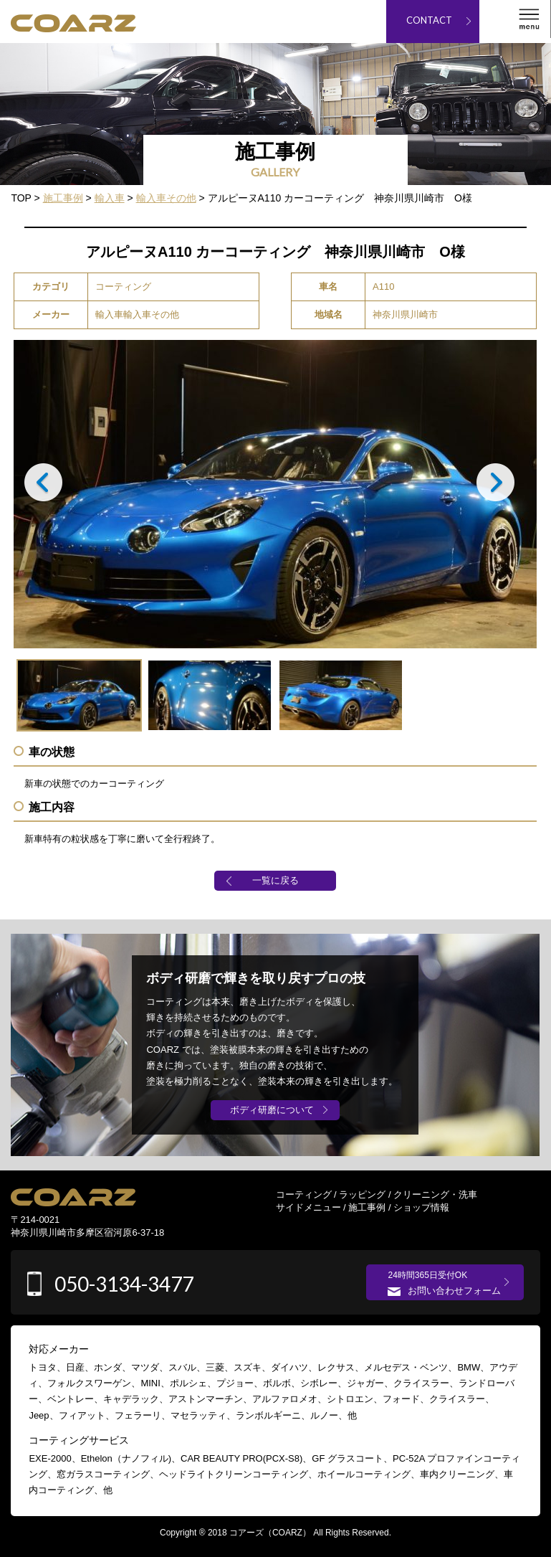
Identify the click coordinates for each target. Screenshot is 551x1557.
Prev (49, 486)
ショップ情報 (421, 1207)
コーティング (304, 1194)
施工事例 (366, 1207)
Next (501, 486)
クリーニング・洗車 (435, 1194)
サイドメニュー (308, 1207)
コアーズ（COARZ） (270, 1533)
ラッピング (362, 1194)
